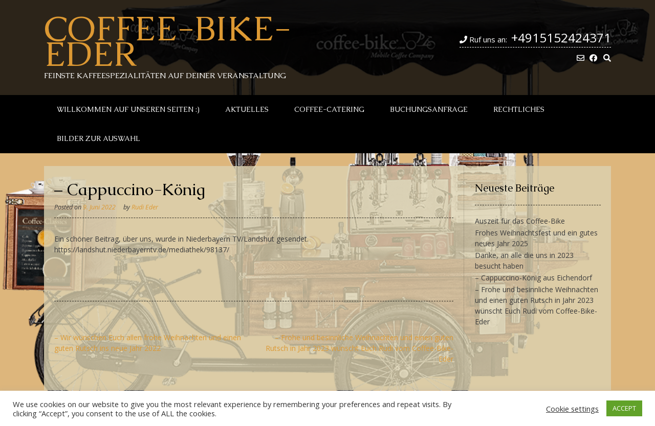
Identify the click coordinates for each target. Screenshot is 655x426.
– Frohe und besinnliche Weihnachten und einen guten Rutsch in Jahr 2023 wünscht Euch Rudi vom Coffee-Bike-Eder (359, 348)
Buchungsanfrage (429, 109)
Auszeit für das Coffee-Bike (520, 221)
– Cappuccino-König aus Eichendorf (533, 277)
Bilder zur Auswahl (98, 138)
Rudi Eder (145, 207)
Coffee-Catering (329, 109)
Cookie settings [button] (572, 408)
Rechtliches (518, 109)
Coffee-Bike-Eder (167, 40)
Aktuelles (247, 109)
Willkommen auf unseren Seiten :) (128, 109)
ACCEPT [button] (624, 408)
